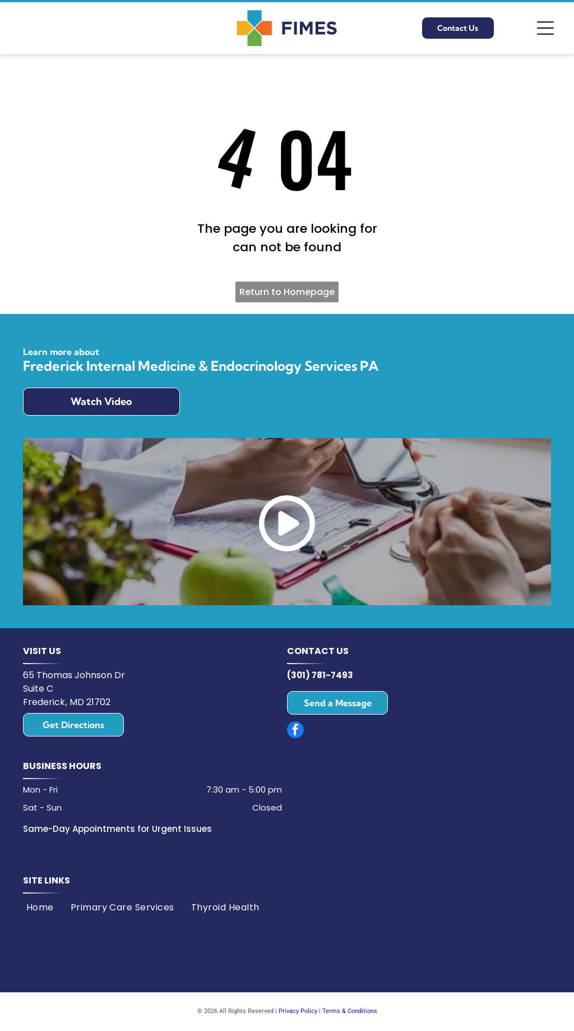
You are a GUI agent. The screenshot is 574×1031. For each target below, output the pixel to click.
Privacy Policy (298, 1011)
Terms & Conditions (349, 1011)
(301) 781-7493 (320, 675)
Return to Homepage (287, 292)
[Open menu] (545, 28)
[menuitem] (40, 907)
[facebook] (295, 731)
